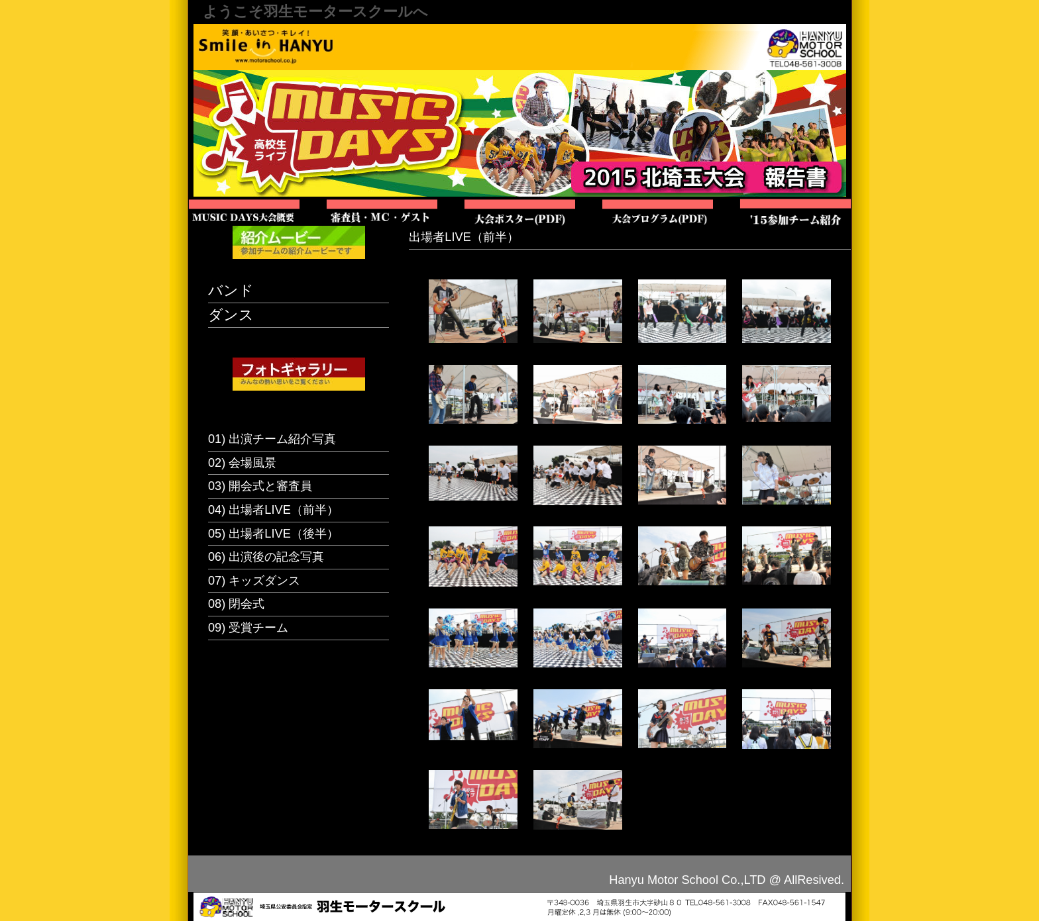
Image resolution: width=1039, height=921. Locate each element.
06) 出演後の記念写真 (266, 556)
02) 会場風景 (242, 462)
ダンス (231, 315)
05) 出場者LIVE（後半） (273, 533)
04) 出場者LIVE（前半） (273, 509)
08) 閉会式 (236, 603)
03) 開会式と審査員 (260, 486)
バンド (231, 290)
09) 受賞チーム (248, 627)
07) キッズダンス (254, 580)
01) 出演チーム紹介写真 (272, 439)
